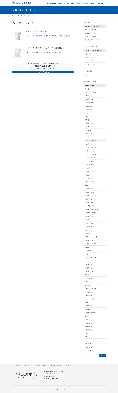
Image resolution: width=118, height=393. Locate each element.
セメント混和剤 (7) (91, 257)
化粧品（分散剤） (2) (91, 147)
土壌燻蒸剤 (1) (89, 309)
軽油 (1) (88, 116)
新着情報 (59, 366)
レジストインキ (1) (91, 243)
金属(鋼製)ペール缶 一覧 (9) (92, 26)
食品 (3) (87, 316)
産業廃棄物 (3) (88, 326)
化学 (30, 36)
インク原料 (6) (89, 223)
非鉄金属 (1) (88, 285)
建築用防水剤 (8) (90, 206)
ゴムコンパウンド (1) (91, 157)
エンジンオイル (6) (91, 92)
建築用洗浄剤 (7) (90, 188)
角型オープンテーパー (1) (91, 57)
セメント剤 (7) (89, 254)
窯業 (40, 36)
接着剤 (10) (89, 268)
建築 (33, 36)
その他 (68, 36)
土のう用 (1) (89, 347)
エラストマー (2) (90, 151)
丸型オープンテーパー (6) (91, 54)
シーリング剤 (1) (90, 261)
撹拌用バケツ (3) (90, 240)
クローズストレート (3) (91, 36)
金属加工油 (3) (89, 99)
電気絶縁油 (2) (89, 102)
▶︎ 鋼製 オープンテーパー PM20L (37, 31)
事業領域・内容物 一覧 (91, 85)
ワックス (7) (89, 161)
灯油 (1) (88, 113)
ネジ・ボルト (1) (90, 281)
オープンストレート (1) (91, 33)
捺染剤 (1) (88, 233)
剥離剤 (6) (88, 168)
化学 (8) (87, 120)
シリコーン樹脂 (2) (91, 154)
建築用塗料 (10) (90, 192)
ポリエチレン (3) (89, 61)
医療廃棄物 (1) (89, 330)
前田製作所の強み (18, 366)
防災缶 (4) (88, 350)
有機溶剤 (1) (89, 133)
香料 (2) (88, 319)
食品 (56, 36)
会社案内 (45, 366)
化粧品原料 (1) (89, 178)
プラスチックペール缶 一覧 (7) (93, 50)
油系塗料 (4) (89, 226)
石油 (27, 36)
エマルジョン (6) (90, 123)
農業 (53, 36)
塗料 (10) (87, 219)
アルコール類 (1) (90, 137)
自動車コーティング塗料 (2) (93, 237)
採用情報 (52, 366)
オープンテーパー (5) (90, 29)
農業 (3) (87, 302)
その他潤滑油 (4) (90, 106)
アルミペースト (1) (91, 288)
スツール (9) (89, 340)
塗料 (37, 36)
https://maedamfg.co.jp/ (54, 378)
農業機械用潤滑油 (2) (91, 312)
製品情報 (27, 366)
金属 (43, 36)
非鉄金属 (48, 36)
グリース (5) (89, 109)
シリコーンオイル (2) (91, 140)
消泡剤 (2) (88, 144)
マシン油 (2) (89, 305)
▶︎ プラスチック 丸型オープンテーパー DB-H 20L (43, 48)
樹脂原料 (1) (89, 175)
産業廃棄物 (61, 36)
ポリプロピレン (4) (90, 64)
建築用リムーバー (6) (91, 195)
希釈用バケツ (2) (90, 171)
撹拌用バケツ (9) (90, 271)
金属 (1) (87, 274)
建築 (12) (87, 185)
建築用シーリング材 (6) (92, 209)
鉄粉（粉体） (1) (90, 278)
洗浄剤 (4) (88, 130)
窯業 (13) (87, 247)
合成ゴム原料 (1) (90, 182)
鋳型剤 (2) (88, 250)
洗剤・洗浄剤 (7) (90, 164)
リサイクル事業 (36, 366)
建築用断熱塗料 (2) (91, 213)
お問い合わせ (67, 366)
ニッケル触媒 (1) (90, 299)
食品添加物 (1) (89, 323)
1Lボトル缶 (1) (88, 75)
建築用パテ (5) (89, 202)
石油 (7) (87, 89)
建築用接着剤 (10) (90, 199)
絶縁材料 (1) (89, 264)
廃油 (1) (88, 333)
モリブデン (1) (89, 295)
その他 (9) (87, 336)
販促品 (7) (88, 343)
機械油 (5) (88, 95)
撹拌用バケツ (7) (90, 216)
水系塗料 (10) (89, 230)
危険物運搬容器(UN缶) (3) (91, 40)
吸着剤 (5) (88, 126)
